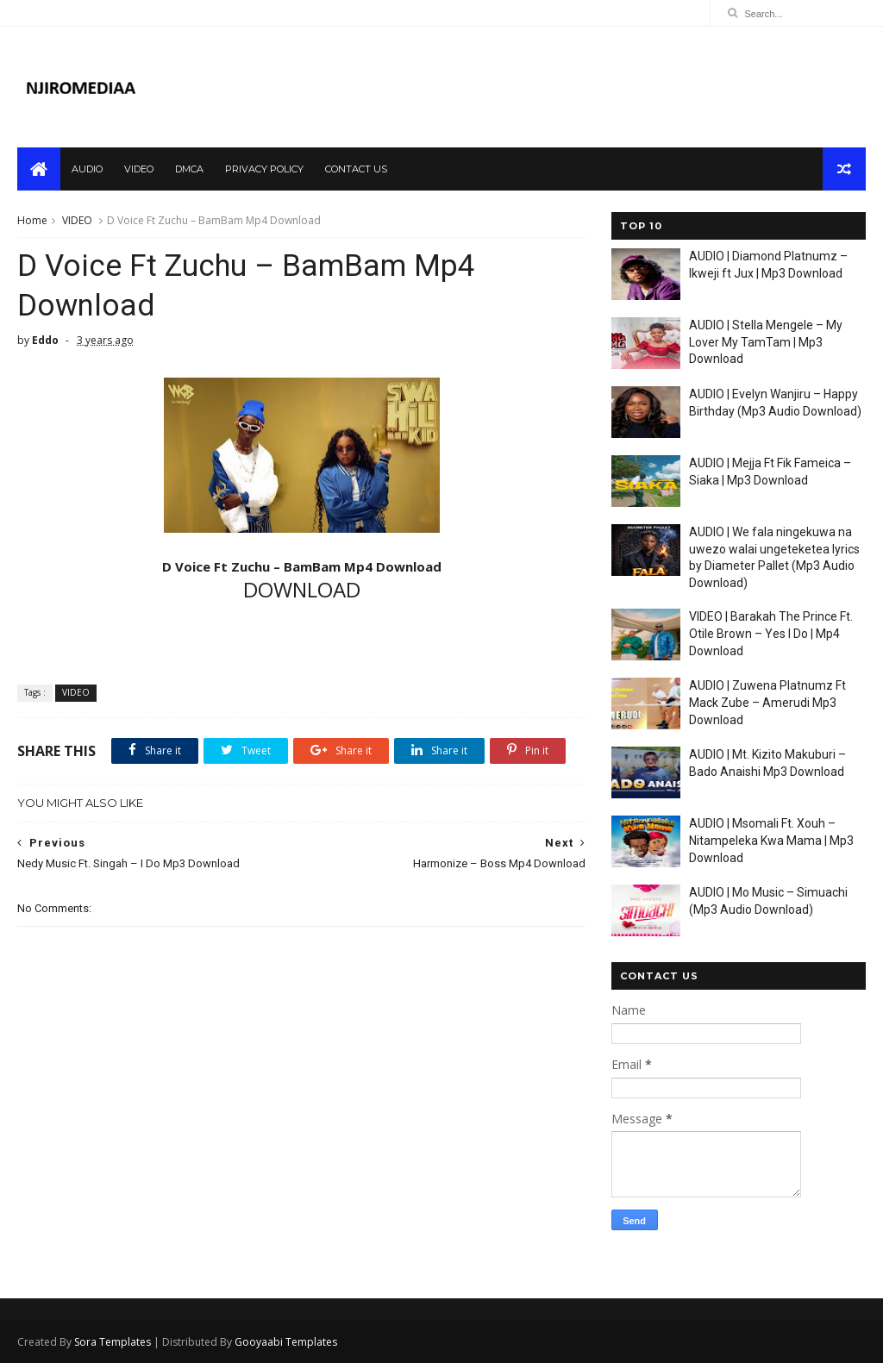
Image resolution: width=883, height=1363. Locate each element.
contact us (356, 169)
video (138, 169)
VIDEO (77, 220)
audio (87, 169)
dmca (189, 169)
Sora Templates (112, 1342)
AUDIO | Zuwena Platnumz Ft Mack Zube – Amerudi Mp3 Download (767, 702)
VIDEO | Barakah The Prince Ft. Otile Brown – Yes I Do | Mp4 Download (771, 633)
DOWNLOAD (301, 589)
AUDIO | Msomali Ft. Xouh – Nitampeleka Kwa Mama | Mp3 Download (771, 840)
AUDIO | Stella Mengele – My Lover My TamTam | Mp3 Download (765, 342)
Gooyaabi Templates (286, 1342)
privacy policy (264, 169)
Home (32, 220)
